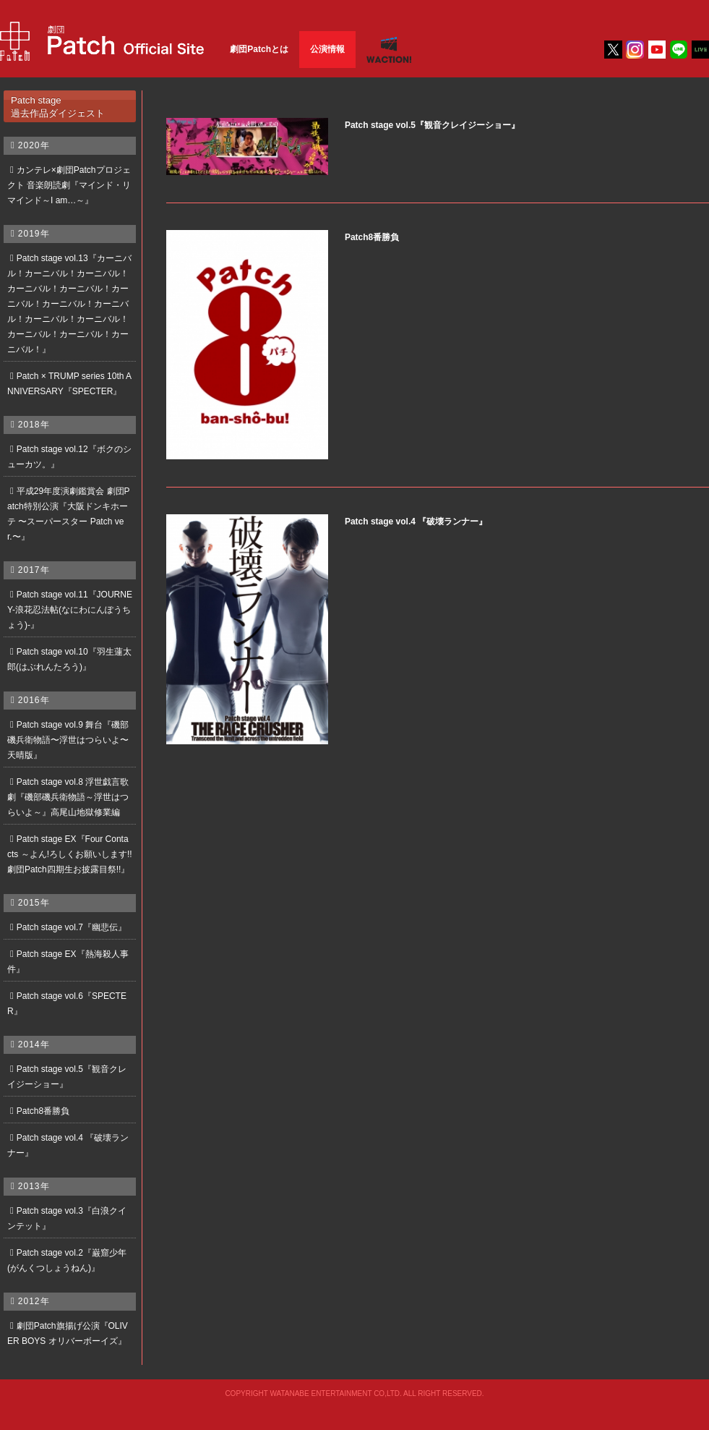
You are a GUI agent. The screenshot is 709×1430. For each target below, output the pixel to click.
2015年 (34, 903)
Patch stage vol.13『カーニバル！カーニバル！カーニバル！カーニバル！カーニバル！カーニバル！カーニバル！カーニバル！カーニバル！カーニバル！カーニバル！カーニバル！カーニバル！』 (69, 303)
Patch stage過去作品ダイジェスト (58, 106)
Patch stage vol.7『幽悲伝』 (71, 927)
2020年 (34, 145)
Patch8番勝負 (43, 1111)
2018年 (34, 425)
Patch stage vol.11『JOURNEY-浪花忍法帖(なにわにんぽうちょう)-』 (69, 610)
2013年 (34, 1186)
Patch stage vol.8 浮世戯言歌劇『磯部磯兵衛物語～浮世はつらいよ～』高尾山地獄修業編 (68, 797)
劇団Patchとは (259, 49)
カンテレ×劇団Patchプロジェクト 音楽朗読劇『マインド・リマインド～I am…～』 (69, 185)
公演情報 (327, 49)
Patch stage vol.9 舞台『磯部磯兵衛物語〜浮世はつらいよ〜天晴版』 (68, 740)
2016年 (34, 700)
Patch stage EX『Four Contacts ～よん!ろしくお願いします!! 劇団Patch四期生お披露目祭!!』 (69, 854)
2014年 (34, 1044)
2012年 (34, 1301)
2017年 (34, 570)
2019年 (34, 234)
